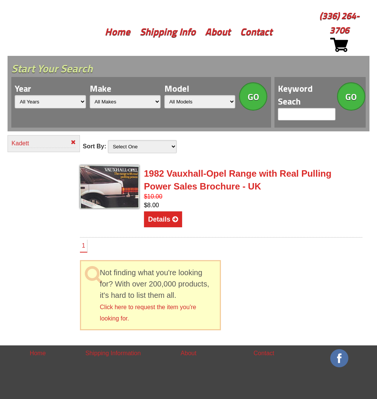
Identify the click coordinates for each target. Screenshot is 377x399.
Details (163, 219)
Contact (256, 31)
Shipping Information (113, 353)
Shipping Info (168, 31)
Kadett (44, 142)
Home (117, 31)
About (217, 31)
